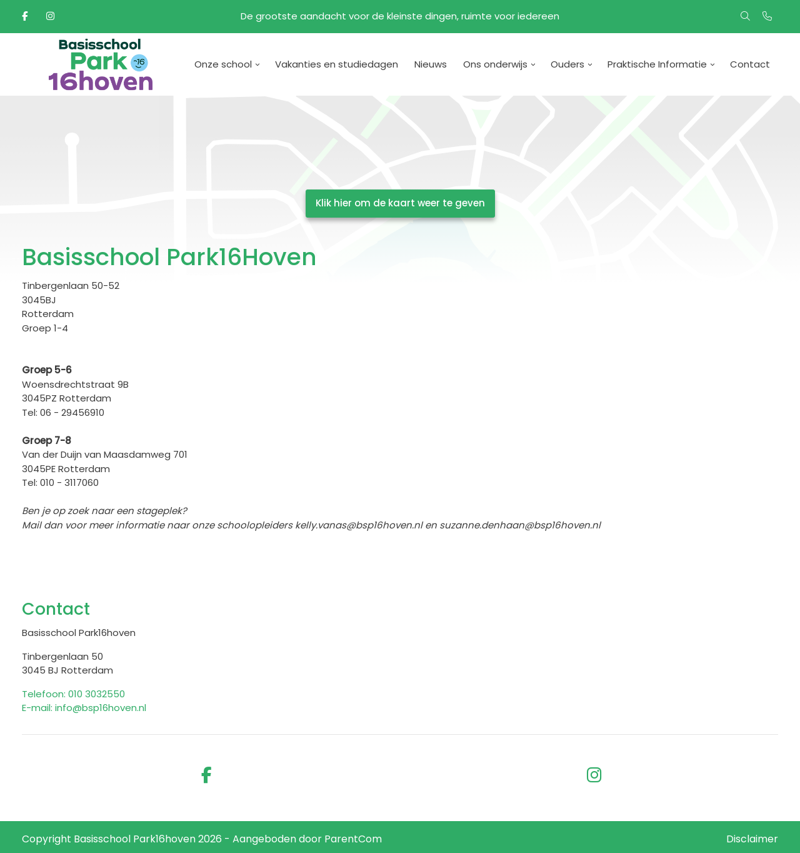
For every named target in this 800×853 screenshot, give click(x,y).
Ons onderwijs (495, 64)
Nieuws (430, 64)
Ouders (567, 64)
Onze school (223, 64)
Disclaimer (752, 839)
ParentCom (353, 839)
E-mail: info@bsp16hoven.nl (84, 707)
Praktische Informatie (657, 64)
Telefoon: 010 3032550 (73, 693)
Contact (750, 64)
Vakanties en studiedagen (336, 64)
